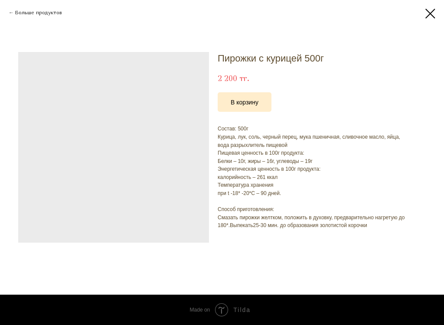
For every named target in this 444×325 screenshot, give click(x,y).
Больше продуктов (38, 12)
